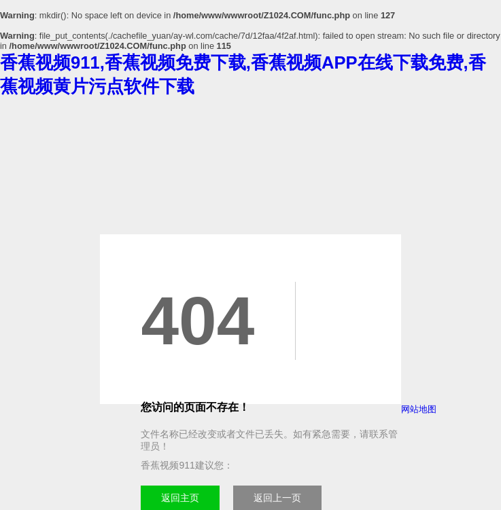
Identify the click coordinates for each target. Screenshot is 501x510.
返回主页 (180, 497)
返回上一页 (277, 497)
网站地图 (418, 409)
